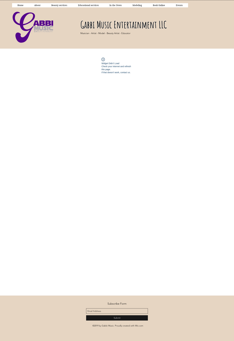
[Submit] (117, 318)
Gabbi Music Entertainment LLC (123, 24)
